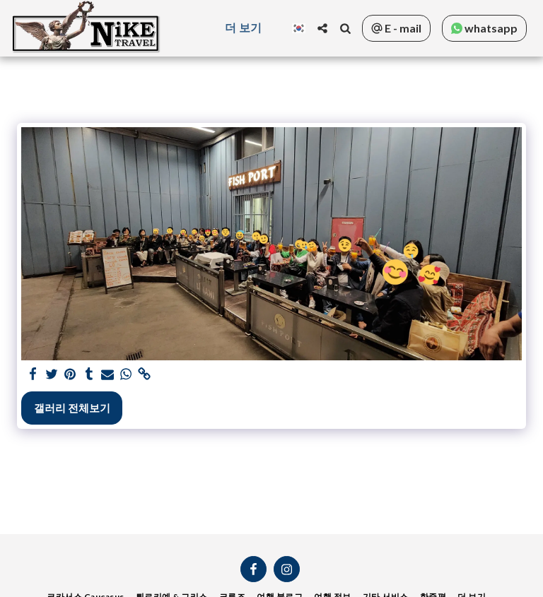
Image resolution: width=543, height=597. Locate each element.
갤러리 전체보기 (72, 407)
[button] (322, 28)
